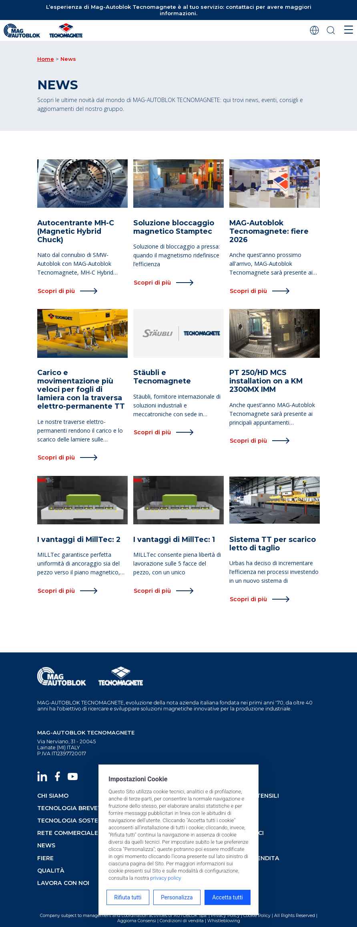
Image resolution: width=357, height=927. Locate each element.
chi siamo (52, 795)
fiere (45, 858)
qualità (50, 870)
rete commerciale (67, 833)
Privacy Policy (225, 915)
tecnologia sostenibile (77, 820)
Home (45, 59)
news (46, 845)
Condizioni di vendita (182, 920)
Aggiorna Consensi (136, 920)
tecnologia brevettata (77, 808)
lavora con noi (63, 883)
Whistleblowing (223, 920)
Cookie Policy (257, 915)
